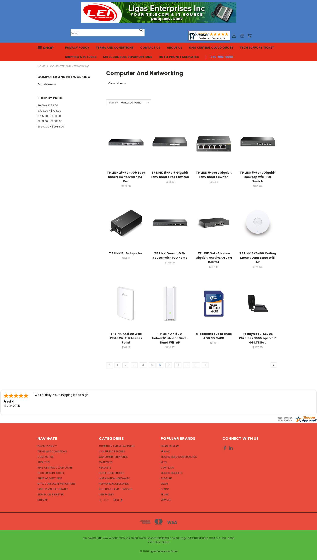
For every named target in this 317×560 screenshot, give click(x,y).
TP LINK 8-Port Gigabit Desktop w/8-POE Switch (258, 177)
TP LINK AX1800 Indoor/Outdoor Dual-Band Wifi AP (170, 338)
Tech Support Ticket (257, 48)
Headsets (105, 467)
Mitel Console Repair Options (127, 57)
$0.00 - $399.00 (47, 105)
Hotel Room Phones (111, 473)
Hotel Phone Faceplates (179, 57)
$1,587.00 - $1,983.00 (50, 127)
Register (58, 494)
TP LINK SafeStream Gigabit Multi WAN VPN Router (214, 257)
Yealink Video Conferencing (179, 457)
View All (166, 500)
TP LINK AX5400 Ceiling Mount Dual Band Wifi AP (257, 257)
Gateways (106, 462)
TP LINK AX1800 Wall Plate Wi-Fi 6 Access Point (126, 338)
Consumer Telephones (113, 457)
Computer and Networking (117, 446)
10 (196, 365)
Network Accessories (114, 483)
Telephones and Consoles (116, 489)
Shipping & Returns (80, 57)
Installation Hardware (114, 478)
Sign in (42, 494)
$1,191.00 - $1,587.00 (49, 121)
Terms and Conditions (115, 48)
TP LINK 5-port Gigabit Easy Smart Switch (214, 175)
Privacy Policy (77, 48)
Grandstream (46, 84)
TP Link (165, 494)
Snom (164, 483)
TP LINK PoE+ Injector (126, 253)
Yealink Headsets (172, 473)
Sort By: (113, 103)
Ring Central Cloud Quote (211, 48)
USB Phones (106, 494)
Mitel (164, 462)
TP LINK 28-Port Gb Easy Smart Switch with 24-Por (126, 177)
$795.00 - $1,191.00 (49, 116)
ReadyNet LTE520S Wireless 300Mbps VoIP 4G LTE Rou (257, 338)
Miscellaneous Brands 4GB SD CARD (214, 336)
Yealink (165, 451)
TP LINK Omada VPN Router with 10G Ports (169, 255)
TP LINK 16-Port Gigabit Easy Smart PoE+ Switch (170, 175)
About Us (174, 48)
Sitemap (42, 500)
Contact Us (150, 48)
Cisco (165, 489)
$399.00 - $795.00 (49, 111)
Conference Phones (112, 451)
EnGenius (166, 478)
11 (205, 365)
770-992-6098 (222, 57)
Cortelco (167, 467)
